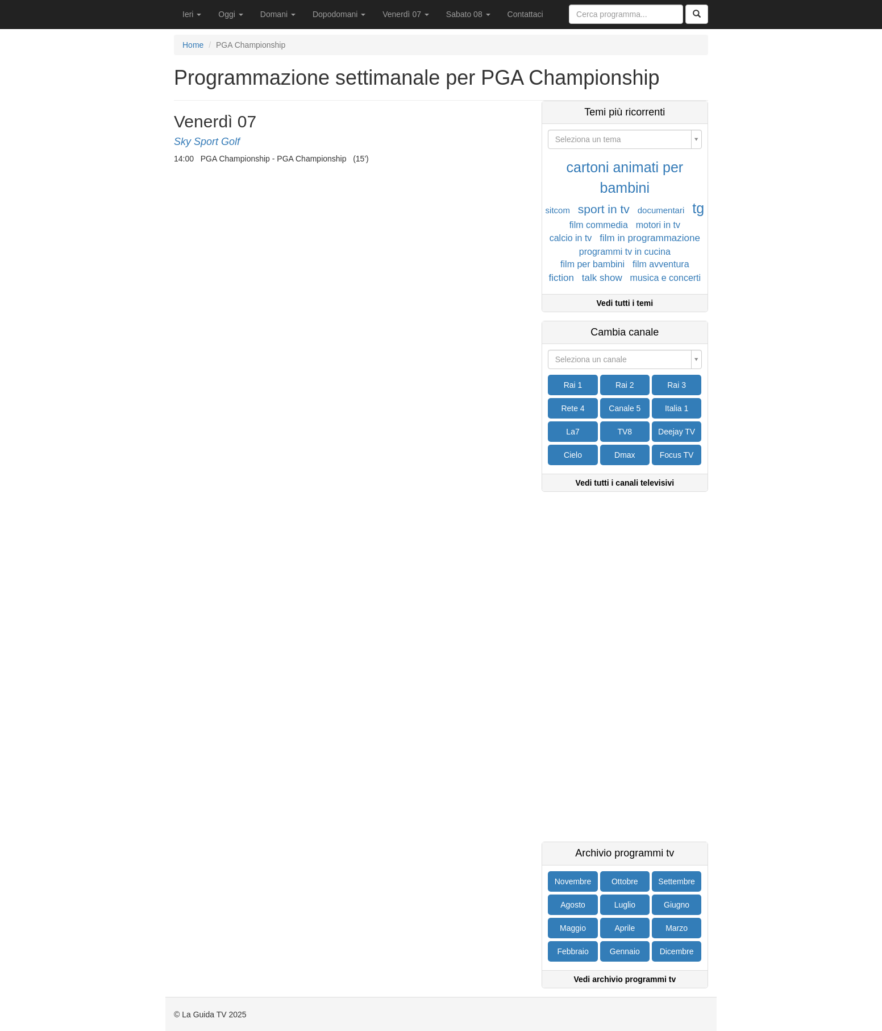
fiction (561, 277)
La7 (572, 431)
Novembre (573, 881)
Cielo (573, 454)
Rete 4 (572, 408)
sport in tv (604, 209)
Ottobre (624, 881)
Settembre (676, 881)
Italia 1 (676, 408)
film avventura (661, 264)
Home (192, 44)
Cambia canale (624, 332)
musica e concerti (665, 278)
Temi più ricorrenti (624, 112)
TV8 (624, 431)
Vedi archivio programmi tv (624, 979)
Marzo (676, 928)
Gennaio (625, 951)
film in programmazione (650, 238)
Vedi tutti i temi (625, 303)
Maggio (573, 928)
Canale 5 (624, 408)
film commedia (598, 225)
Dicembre (677, 951)
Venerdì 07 (405, 14)
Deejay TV (676, 431)
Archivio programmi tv (624, 853)
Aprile (624, 928)
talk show (602, 277)
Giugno (676, 904)
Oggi (230, 14)
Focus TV (677, 454)
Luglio (624, 904)
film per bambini (592, 264)
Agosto (572, 904)
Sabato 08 (468, 14)
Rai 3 (676, 385)
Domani (278, 14)
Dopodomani (339, 14)
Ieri (191, 14)
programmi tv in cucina (625, 251)
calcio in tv (571, 238)
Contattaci (525, 14)
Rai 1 (573, 385)
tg (698, 208)
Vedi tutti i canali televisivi (625, 482)
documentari (661, 210)
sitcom (558, 210)
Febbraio (572, 951)
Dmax (624, 454)
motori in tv (658, 225)
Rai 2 (624, 385)
